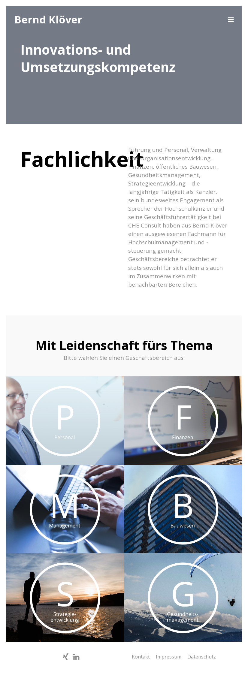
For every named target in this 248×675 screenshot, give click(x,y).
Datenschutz (201, 656)
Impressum (168, 656)
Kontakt (141, 656)
